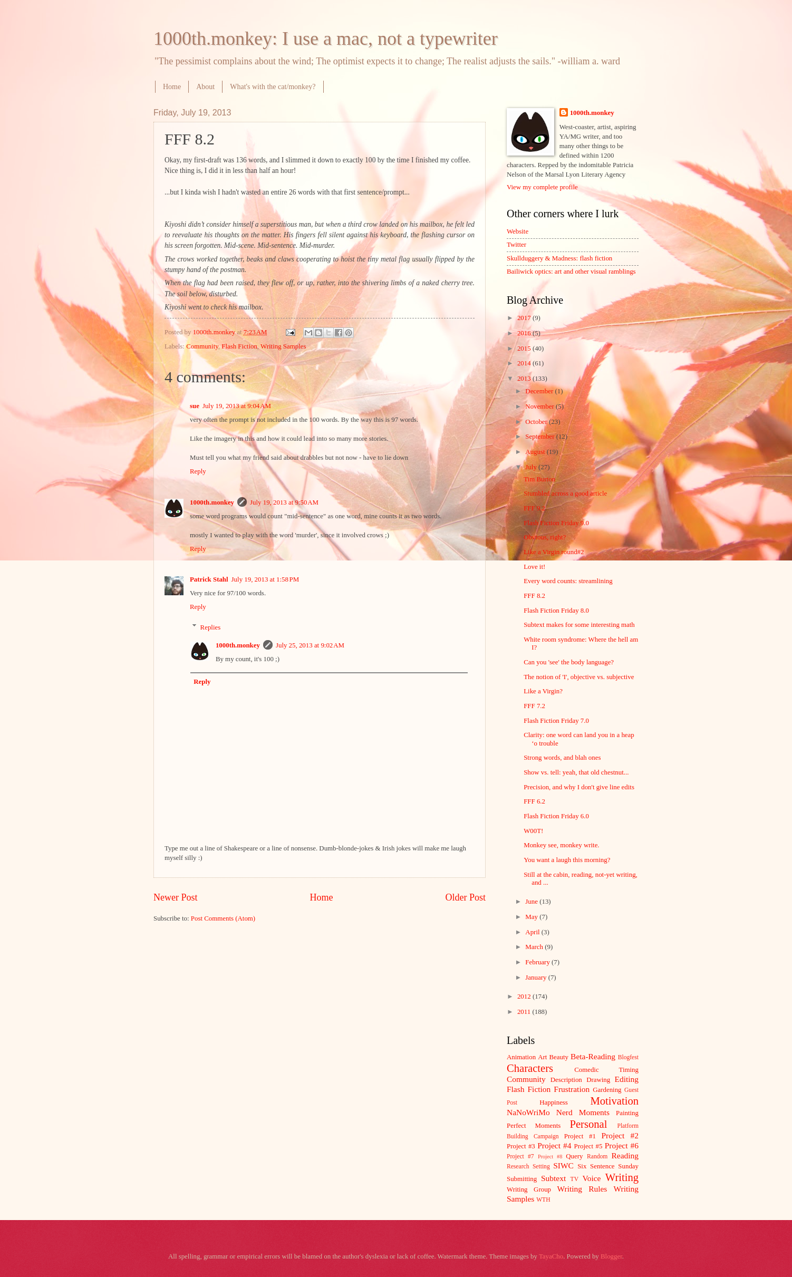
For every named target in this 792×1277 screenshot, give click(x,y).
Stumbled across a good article (565, 493)
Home (172, 87)
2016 (525, 333)
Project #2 (620, 1135)
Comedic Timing (606, 1069)
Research (518, 1166)
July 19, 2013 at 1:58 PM (265, 579)
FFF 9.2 (534, 508)
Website (517, 231)
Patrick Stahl (209, 579)
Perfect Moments (534, 1125)
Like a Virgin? (543, 691)
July (531, 467)
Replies (210, 627)
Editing (627, 1079)
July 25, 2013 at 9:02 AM (310, 645)
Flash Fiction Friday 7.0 (556, 720)
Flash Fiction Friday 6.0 (556, 816)
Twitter (516, 244)
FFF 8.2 (534, 595)
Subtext (553, 1178)
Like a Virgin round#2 (554, 552)
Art (542, 1057)
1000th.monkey (212, 502)
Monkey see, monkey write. (561, 845)
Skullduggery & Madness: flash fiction (559, 258)
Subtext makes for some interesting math (579, 624)
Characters (530, 1068)
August (535, 452)
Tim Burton (539, 479)
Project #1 (580, 1136)
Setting (541, 1166)
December (540, 391)
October (537, 421)
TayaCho (551, 1256)
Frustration (572, 1089)
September (540, 436)
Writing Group (529, 1189)
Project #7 (520, 1156)
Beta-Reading (593, 1056)
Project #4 (554, 1145)
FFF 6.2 (534, 801)
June (532, 901)
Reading (625, 1155)
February (538, 962)
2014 (525, 363)
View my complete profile (542, 187)
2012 (525, 996)
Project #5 (588, 1146)
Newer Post (175, 897)
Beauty (558, 1057)
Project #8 (550, 1156)
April (533, 932)
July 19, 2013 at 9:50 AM (284, 502)
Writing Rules (582, 1188)
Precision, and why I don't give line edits (579, 787)
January (536, 977)
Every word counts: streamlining (568, 581)
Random (597, 1156)
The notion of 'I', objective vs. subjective (579, 677)
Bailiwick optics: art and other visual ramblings (571, 271)
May (532, 917)
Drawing (598, 1079)
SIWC (563, 1165)
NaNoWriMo (528, 1112)
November (540, 406)
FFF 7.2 (534, 706)
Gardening (607, 1090)
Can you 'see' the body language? (569, 662)
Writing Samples (283, 346)
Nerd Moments (583, 1112)
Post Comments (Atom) (223, 918)
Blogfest (628, 1057)
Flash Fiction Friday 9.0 (556, 523)
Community (202, 346)
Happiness (553, 1102)
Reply (198, 471)
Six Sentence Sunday (608, 1166)
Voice (592, 1178)
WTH (543, 1199)
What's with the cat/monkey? (272, 87)
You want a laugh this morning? (567, 860)
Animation (521, 1057)
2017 (525, 318)
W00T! (533, 831)
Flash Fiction (239, 346)
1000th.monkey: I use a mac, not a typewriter (325, 38)
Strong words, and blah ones (562, 757)
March (535, 947)
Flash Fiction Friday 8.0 (556, 610)
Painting (627, 1113)
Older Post (465, 897)
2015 (525, 348)
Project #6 (622, 1145)
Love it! (534, 566)
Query (574, 1156)
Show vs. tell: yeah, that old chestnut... (576, 772)
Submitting (522, 1179)
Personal (588, 1124)
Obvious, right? (545, 537)
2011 (525, 1011)
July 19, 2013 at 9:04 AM (236, 406)
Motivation (614, 1101)
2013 (525, 378)
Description (566, 1079)
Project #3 (521, 1146)
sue (194, 406)
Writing (622, 1177)
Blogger (611, 1256)
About (205, 87)
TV (574, 1179)
